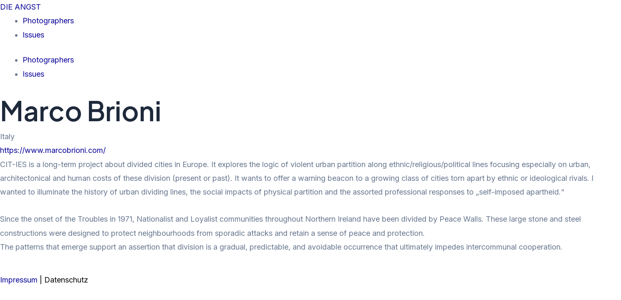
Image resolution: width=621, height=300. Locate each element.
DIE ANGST (20, 6)
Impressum (20, 279)
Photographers (48, 20)
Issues (33, 34)
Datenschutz (66, 279)
